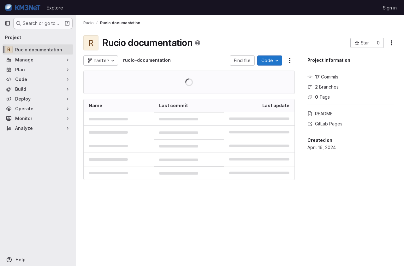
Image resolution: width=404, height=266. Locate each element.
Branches (323, 87)
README (320, 113)
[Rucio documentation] (38, 49)
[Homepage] (22, 8)
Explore (55, 7)
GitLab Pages (324, 123)
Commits (322, 76)
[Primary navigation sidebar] (8, 23)
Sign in (390, 7)
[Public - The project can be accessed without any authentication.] (197, 42)
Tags (318, 97)
